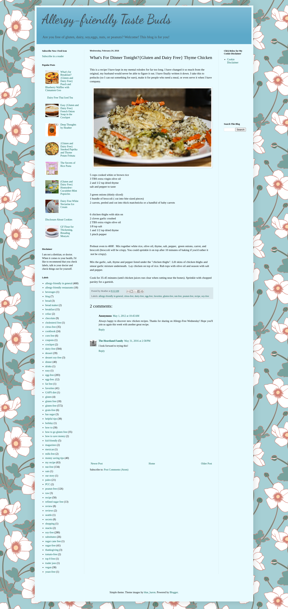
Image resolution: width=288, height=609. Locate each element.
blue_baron (150, 592)
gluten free (50, 401)
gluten (48, 397)
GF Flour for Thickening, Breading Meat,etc (67, 231)
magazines (50, 445)
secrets (48, 519)
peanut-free (188, 296)
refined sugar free (54, 501)
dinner (48, 362)
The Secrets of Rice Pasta (67, 164)
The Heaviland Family (111, 340)
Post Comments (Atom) (116, 469)
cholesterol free (53, 322)
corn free (50, 335)
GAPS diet (50, 392)
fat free (49, 383)
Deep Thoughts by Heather (68, 126)
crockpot (49, 344)
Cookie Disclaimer (232, 61)
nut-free (178, 296)
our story (50, 475)
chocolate (50, 318)
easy (47, 370)
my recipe (50, 462)
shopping (50, 523)
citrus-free (129, 296)
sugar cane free (53, 541)
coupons (49, 340)
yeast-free (50, 571)
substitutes (50, 537)
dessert (49, 353)
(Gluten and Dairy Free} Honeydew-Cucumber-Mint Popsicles (68, 187)
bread (48, 300)
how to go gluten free (56, 432)
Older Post (206, 463)
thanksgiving (52, 550)
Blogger (174, 592)
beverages (50, 292)
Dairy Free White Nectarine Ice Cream (69, 204)
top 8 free (50, 558)
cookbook (50, 331)
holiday (49, 423)
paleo (48, 480)
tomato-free (51, 554)
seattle (48, 515)
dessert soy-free (53, 357)
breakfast (50, 309)
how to (49, 427)
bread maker (51, 305)
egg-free (149, 296)
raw (47, 493)
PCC (47, 484)
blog (47, 296)
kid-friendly (51, 440)
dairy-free (139, 296)
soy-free (205, 296)
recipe (197, 296)
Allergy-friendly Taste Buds (106, 19)
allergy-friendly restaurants (59, 287)
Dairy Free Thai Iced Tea (60, 97)
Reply (102, 329)
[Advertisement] (151, 434)
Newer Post (97, 463)
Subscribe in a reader (53, 56)
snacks (48, 528)
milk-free (50, 453)
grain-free (50, 410)
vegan (48, 567)
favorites (158, 296)
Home (152, 463)
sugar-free (50, 545)
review (48, 506)
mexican (49, 449)
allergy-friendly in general (111, 296)
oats (47, 471)
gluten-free (168, 296)
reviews (49, 510)
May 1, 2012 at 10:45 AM (126, 316)
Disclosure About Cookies (58, 219)
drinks (48, 366)
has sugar (50, 414)
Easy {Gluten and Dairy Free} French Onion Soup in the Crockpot (69, 111)
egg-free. (50, 379)
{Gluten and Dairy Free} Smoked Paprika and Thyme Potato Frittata (68, 149)
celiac (48, 313)
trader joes (50, 563)
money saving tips (54, 458)
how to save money (55, 436)
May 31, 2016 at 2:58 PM (137, 340)
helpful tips (51, 418)
